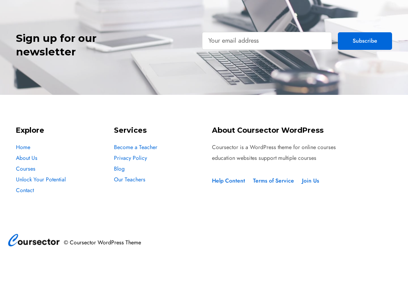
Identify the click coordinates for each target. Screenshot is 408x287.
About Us (26, 158)
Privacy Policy (130, 158)
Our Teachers (129, 179)
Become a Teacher (135, 147)
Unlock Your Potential (41, 179)
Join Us (310, 181)
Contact (25, 190)
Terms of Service (273, 181)
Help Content (228, 181)
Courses (25, 169)
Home (23, 147)
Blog (119, 169)
